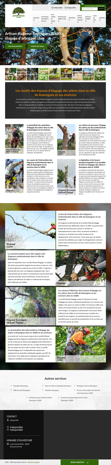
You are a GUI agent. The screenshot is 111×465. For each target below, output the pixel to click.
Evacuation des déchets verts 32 (45, 19)
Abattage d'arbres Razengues (87, 386)
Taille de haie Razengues (21, 390)
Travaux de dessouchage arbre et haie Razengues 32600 (74, 399)
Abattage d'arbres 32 (88, 19)
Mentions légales (34, 462)
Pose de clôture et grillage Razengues (58, 386)
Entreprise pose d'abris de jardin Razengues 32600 (40, 399)
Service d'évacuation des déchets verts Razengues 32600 (88, 391)
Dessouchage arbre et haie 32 (62, 19)
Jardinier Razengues (52, 390)
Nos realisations (15, 46)
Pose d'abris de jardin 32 (53, 19)
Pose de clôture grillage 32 (79, 19)
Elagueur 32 (36, 19)
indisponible (58, 8)
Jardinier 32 (102, 19)
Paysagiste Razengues (20, 386)
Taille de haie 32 (95, 19)
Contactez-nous (37, 46)
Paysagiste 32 (72, 19)
